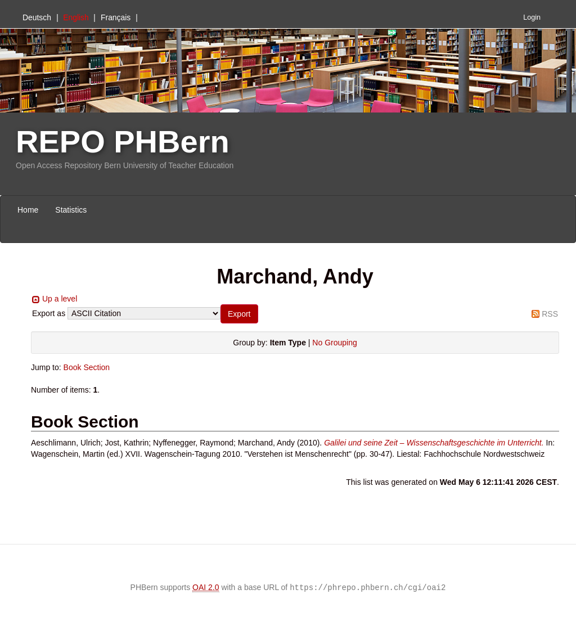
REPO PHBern (123, 141)
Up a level (59, 298)
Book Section (87, 367)
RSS (550, 313)
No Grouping (334, 342)
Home (27, 209)
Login (532, 17)
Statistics (71, 209)
